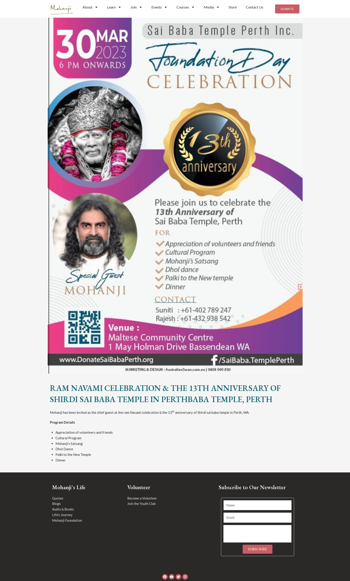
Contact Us (254, 7)
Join (136, 7)
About (90, 7)
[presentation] (257, 535)
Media (212, 7)
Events (159, 7)
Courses (185, 7)
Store (233, 7)
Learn (114, 7)
